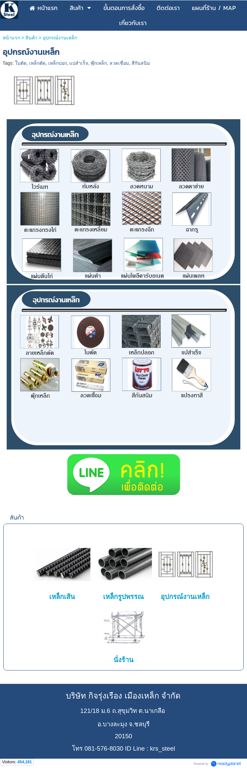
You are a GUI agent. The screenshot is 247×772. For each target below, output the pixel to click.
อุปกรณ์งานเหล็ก (185, 596)
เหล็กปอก (57, 63)
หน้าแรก (11, 37)
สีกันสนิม (141, 63)
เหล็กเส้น (62, 596)
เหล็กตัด (37, 63)
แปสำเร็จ (78, 63)
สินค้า (31, 37)
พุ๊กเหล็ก (99, 63)
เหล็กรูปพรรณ (123, 596)
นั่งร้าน (123, 659)
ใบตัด (20, 63)
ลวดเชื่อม (119, 63)
